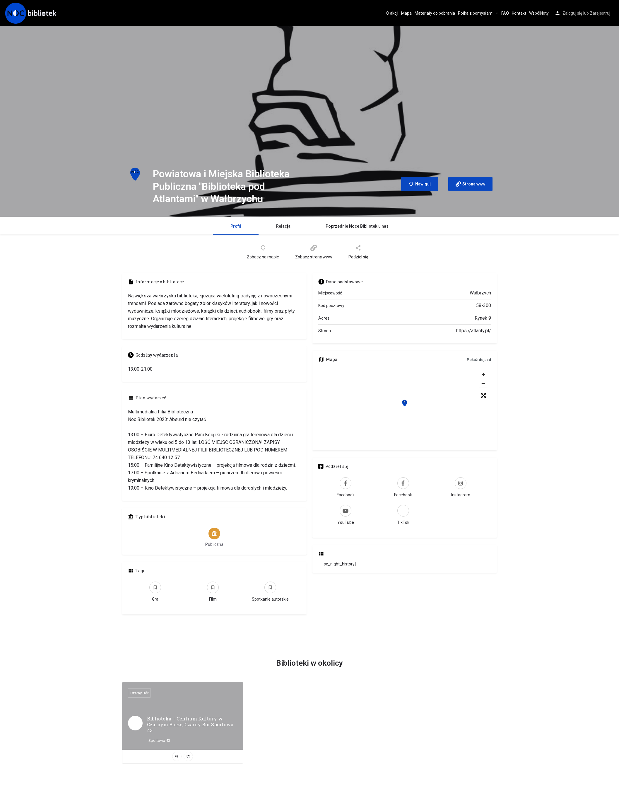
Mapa (406, 13)
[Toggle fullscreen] (483, 395)
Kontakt (519, 13)
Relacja (283, 226)
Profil (235, 226)
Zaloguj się (572, 13)
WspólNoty (539, 13)
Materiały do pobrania (435, 13)
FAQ (505, 13)
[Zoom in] (483, 374)
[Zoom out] (483, 383)
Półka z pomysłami (475, 13)
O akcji (392, 13)
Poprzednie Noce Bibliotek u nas (357, 226)
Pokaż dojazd (479, 359)
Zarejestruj (600, 13)
